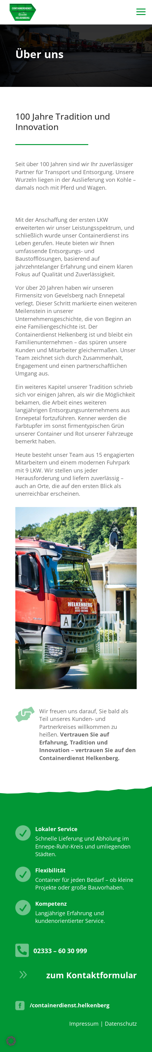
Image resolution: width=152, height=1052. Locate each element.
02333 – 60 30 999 (60, 950)
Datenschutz (121, 1023)
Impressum (84, 1023)
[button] (11, 1041)
